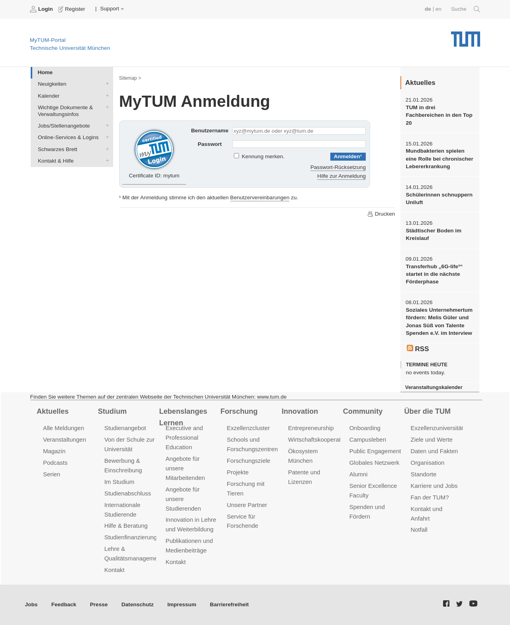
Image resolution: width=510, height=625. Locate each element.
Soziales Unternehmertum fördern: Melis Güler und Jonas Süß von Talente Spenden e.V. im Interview (439, 321)
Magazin (54, 451)
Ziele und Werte (432, 439)
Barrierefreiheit (229, 604)
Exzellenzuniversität (437, 428)
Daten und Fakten (434, 451)
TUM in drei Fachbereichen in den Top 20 (439, 115)
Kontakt (114, 569)
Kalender (105, 95)
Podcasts (55, 462)
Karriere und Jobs (434, 485)
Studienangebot (125, 428)
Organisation (428, 462)
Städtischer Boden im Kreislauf (433, 234)
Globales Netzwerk (374, 462)
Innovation (300, 411)
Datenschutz (138, 604)
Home (45, 72)
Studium (112, 411)
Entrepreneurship (311, 428)
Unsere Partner (247, 504)
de (428, 9)
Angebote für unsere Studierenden (183, 499)
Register (73, 9)
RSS (418, 349)
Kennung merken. (263, 156)
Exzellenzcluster (248, 428)
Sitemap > (130, 78)
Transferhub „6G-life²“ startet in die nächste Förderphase (434, 274)
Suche (465, 9)
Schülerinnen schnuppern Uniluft (439, 198)
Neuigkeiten (105, 84)
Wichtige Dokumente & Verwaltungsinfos (105, 107)
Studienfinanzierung (130, 537)
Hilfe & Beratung (126, 525)
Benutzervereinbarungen (260, 197)
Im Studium (119, 481)
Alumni (358, 474)
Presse (99, 604)
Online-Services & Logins (105, 137)
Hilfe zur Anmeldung (341, 176)
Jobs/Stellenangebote (105, 125)
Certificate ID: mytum (154, 153)
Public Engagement (375, 451)
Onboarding (365, 428)
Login (42, 9)
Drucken (381, 214)
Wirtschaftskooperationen (321, 439)
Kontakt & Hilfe (105, 160)
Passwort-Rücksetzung (338, 167)
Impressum (181, 604)
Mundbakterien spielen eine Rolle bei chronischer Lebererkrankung (439, 158)
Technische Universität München (465, 36)
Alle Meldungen (63, 428)
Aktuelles (53, 411)
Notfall (419, 529)
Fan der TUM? (430, 497)
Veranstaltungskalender (434, 387)
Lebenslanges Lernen (183, 417)
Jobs (31, 604)
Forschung (238, 411)
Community (362, 411)
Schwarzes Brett (105, 148)
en (438, 9)
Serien (51, 474)
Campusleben (367, 439)
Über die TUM (427, 411)
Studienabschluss (127, 493)
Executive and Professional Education (184, 437)
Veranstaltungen (64, 439)
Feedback (63, 604)
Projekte (238, 472)
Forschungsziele (248, 460)
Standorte (424, 474)
